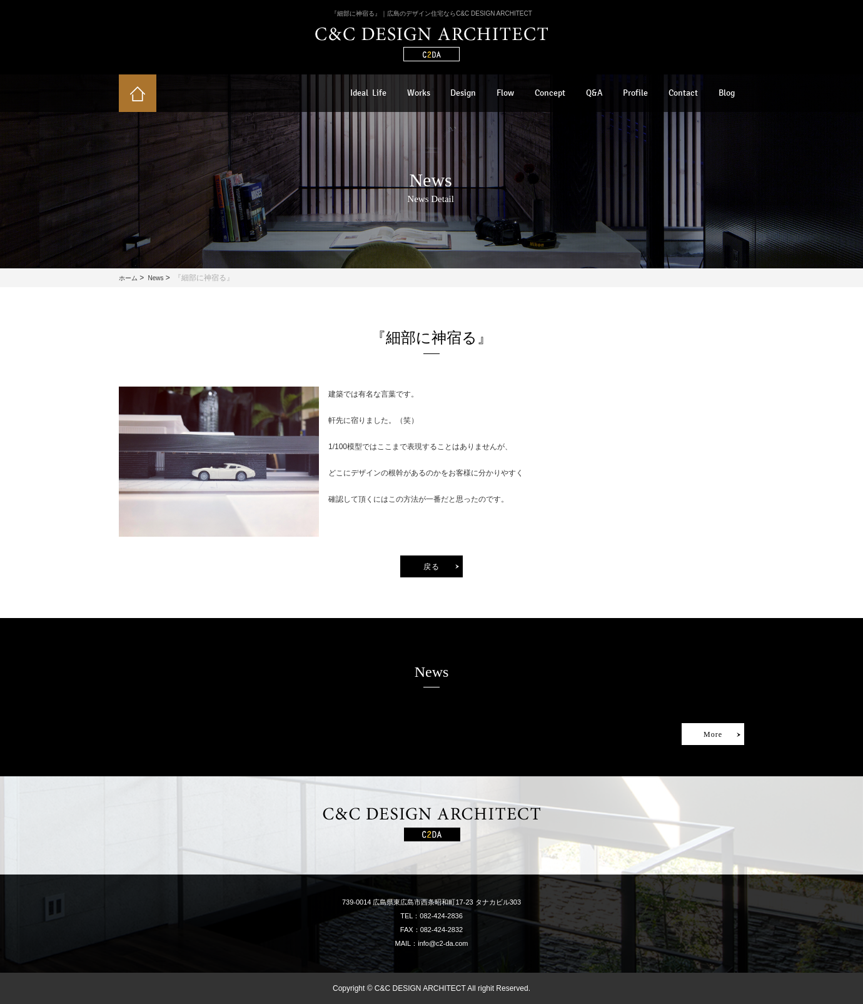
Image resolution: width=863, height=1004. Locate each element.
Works (418, 93)
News (155, 278)
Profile (635, 93)
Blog (727, 93)
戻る (431, 566)
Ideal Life (368, 93)
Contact (683, 93)
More (713, 734)
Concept (550, 93)
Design (463, 93)
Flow (505, 93)
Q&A (594, 93)
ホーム (128, 278)
